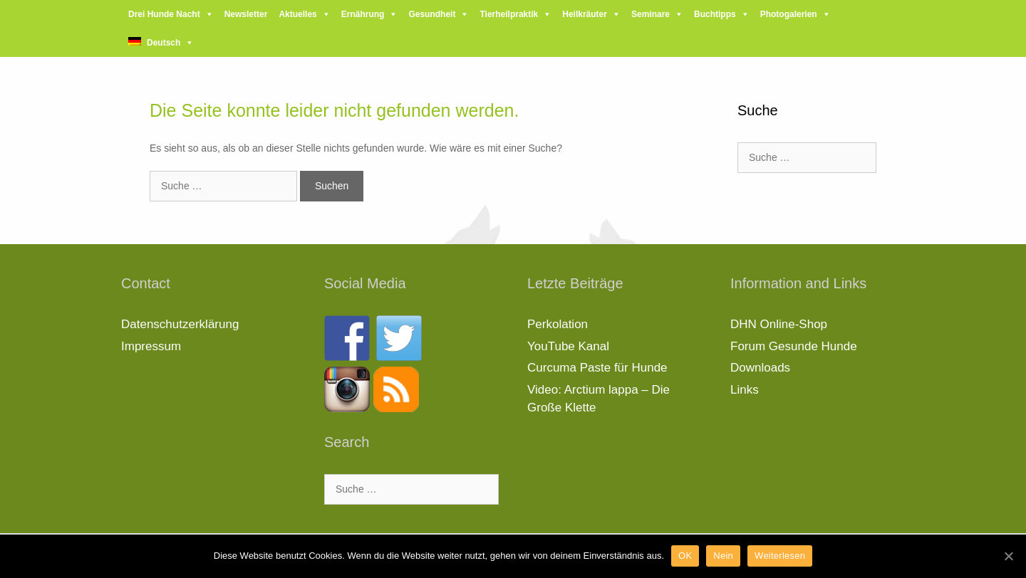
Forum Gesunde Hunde (793, 346)
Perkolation (557, 324)
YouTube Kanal (568, 346)
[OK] (1008, 556)
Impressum (151, 346)
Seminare (650, 14)
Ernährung (363, 14)
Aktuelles (297, 14)
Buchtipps (715, 14)
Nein (723, 555)
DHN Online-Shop (778, 324)
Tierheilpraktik (509, 14)
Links (744, 389)
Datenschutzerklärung (180, 324)
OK (685, 555)
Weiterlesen (780, 555)
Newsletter (246, 14)
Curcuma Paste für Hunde (597, 367)
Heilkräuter (584, 14)
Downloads (760, 367)
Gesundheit (431, 14)
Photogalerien (788, 14)
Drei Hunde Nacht (164, 14)
